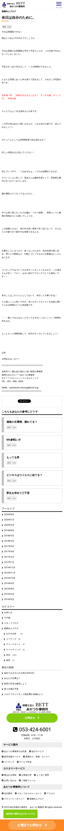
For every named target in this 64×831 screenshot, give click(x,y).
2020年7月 (9, 520)
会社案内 (8, 793)
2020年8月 (9, 514)
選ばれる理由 (10, 775)
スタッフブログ (11, 623)
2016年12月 (9, 567)
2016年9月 (9, 583)
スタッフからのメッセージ (29, 793)
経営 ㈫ (10, 660)
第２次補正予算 (11, 689)
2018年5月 (9, 535)
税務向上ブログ (9, 11)
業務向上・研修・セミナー (37, 756)
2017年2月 (9, 557)
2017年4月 (9, 551)
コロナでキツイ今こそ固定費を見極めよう (23, 694)
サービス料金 (25, 762)
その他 (7, 617)
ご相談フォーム (28, 780)
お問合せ (30, 717)
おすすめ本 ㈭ (14, 633)
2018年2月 (9, 541)
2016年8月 (9, 589)
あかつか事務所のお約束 (15, 751)
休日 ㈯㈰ (7, 27)
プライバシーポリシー (14, 799)
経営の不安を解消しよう (15, 683)
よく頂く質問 (43, 775)
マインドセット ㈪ (15, 644)
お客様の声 (26, 775)
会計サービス (38, 751)
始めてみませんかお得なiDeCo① (19, 673)
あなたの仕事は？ (12, 678)
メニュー (58, 5)
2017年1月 (9, 562)
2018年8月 (9, 530)
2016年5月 (9, 599)
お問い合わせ (10, 780)
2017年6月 (9, 546)
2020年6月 (9, 525)
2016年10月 (9, 578)
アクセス (51, 793)
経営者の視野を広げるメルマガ (20, 814)
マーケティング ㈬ (15, 649)
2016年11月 (9, 573)
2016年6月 (9, 594)
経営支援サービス (12, 756)
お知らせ (8, 612)
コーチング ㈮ (13, 639)
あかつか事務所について (16, 786)
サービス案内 (10, 744)
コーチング (9, 762)
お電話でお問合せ (29, 825)
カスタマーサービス (14, 768)
